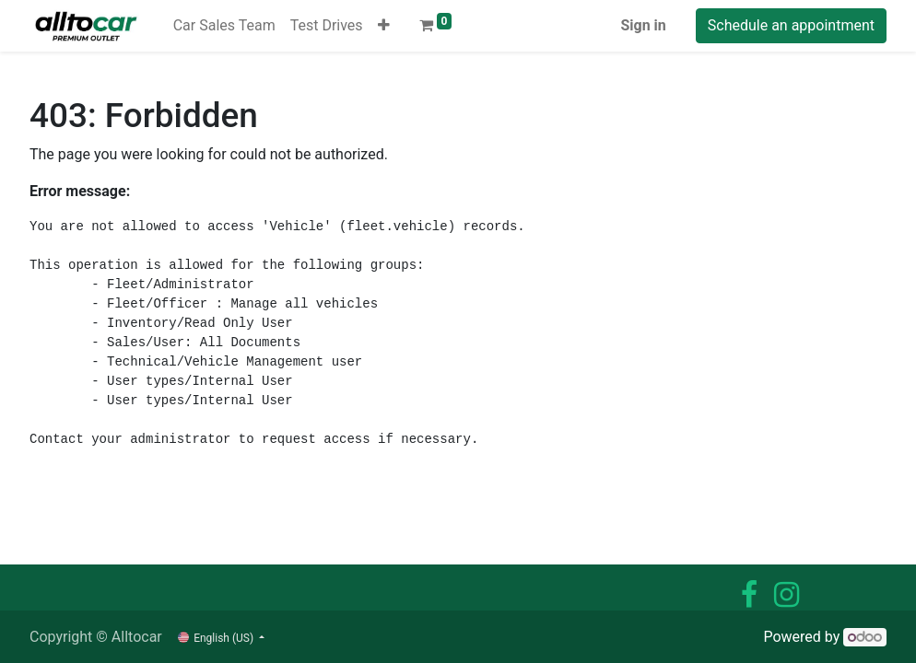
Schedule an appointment (791, 25)
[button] (383, 25)
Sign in (642, 25)
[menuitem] (224, 25)
